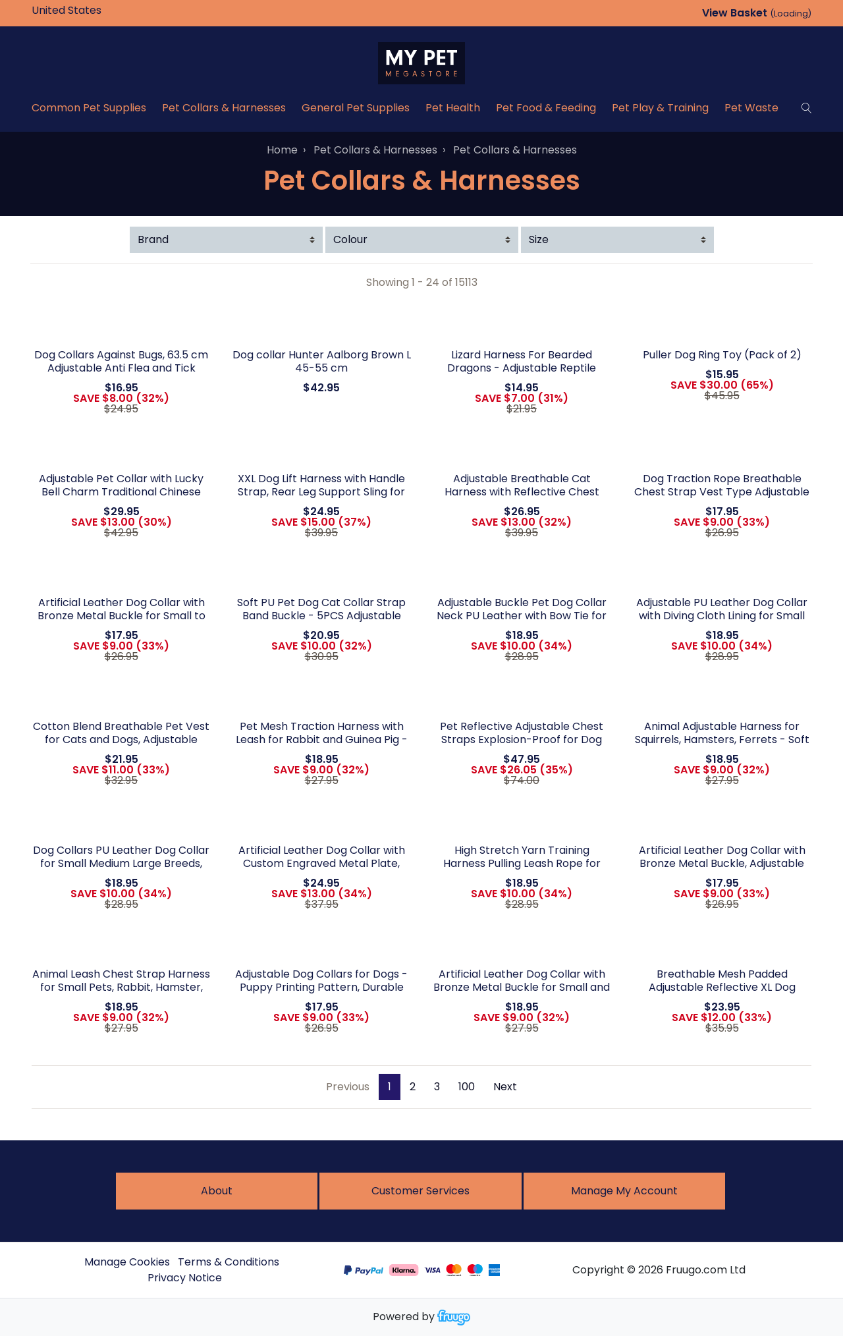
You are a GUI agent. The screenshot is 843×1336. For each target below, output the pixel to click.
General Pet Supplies (356, 107)
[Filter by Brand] (226, 240)
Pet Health (452, 107)
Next (505, 1086)
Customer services (420, 1190)
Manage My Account (624, 1190)
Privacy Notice (185, 1277)
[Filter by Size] (617, 240)
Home (282, 149)
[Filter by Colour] (421, 240)
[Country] (87, 10)
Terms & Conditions (228, 1261)
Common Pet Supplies (89, 107)
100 (466, 1086)
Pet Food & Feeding (546, 107)
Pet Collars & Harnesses (224, 107)
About (216, 1190)
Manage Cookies (127, 1261)
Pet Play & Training (660, 107)
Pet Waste (751, 107)
